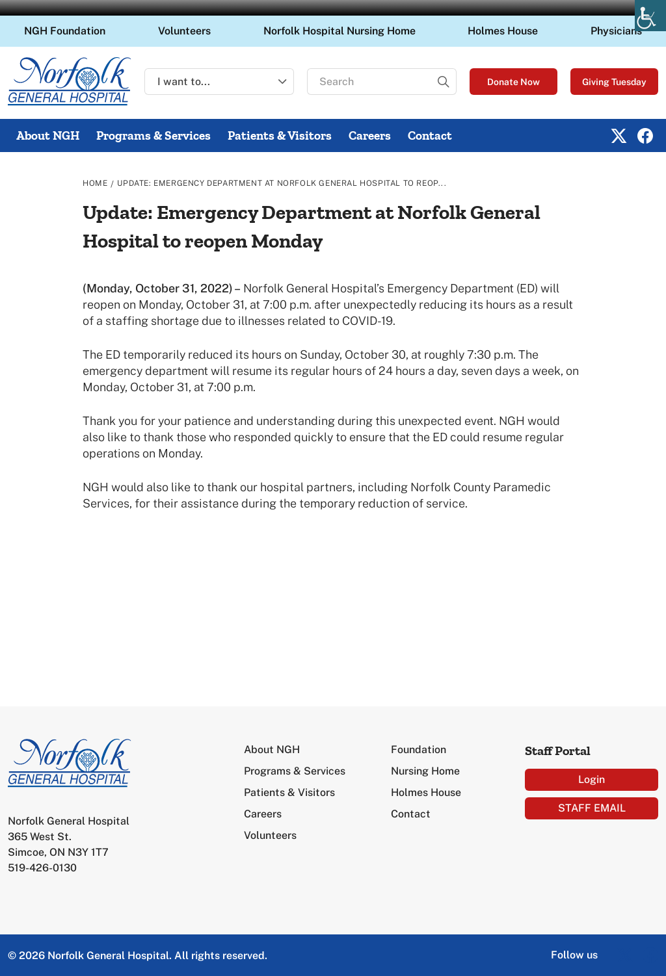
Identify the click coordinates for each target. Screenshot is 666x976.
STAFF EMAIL (592, 808)
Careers (370, 135)
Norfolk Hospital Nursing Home (339, 31)
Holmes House (503, 31)
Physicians (616, 31)
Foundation (418, 749)
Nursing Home (425, 771)
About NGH (47, 135)
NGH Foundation (64, 31)
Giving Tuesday (614, 82)
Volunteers (184, 31)
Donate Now (513, 82)
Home (95, 183)
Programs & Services (153, 135)
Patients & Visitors (280, 135)
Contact (430, 135)
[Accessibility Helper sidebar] (650, 15)
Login (591, 779)
